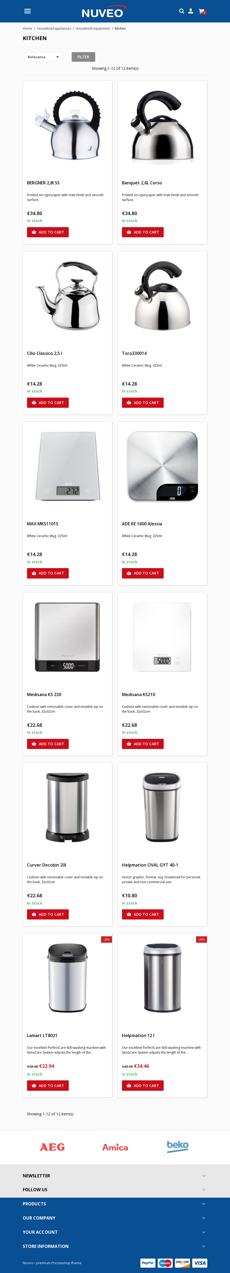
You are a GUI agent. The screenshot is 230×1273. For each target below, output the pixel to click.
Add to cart (48, 232)
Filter (83, 56)
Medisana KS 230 (44, 694)
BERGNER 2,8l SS (43, 183)
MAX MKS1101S (42, 524)
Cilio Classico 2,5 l (44, 353)
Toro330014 (134, 353)
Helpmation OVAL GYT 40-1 (150, 865)
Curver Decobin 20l (46, 865)
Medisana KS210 (138, 694)
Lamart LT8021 (42, 1035)
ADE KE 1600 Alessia (142, 524)
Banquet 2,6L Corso (142, 183)
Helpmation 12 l (138, 1035)
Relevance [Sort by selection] (44, 57)
